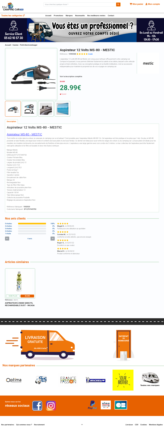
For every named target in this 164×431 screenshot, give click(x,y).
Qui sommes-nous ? (24, 425)
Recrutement (39, 425)
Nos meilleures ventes (96, 16)
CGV (136, 425)
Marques (69, 16)
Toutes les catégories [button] (13, 15)
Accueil (48, 16)
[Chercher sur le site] (80, 4)
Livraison (129, 425)
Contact (111, 16)
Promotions (58, 16)
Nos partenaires (7, 425)
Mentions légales (156, 425)
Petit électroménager (28, 45)
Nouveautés (80, 16)
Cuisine (16, 45)
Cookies (143, 425)
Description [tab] (11, 121)
